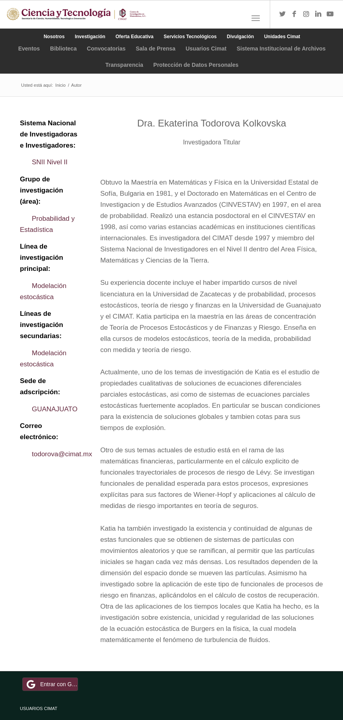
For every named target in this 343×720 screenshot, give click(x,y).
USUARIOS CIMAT (38, 708)
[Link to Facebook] (294, 14)
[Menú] (255, 18)
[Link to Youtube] (330, 14)
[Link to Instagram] (306, 14)
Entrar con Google (51, 684)
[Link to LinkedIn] (318, 14)
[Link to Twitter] (282, 14)
